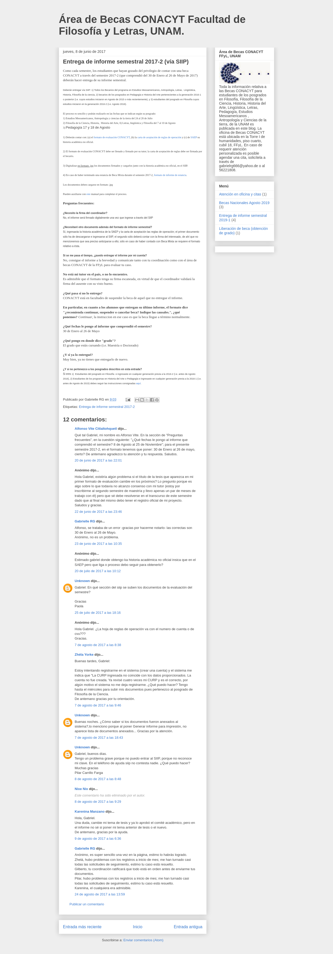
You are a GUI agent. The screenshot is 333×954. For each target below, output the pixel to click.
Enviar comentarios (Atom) (143, 940)
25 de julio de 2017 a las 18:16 (98, 613)
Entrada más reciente (82, 927)
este (88, 194)
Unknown (82, 581)
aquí (138, 383)
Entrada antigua (188, 927)
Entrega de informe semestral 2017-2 (107, 407)
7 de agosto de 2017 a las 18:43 (99, 738)
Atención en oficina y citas (240, 194)
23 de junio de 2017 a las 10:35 (98, 544)
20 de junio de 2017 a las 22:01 (98, 460)
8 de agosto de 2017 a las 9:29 (98, 802)
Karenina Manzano (90, 811)
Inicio (137, 927)
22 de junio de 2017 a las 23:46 (98, 512)
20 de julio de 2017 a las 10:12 (98, 571)
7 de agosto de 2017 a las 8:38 (98, 645)
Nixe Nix (82, 789)
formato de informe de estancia (170, 175)
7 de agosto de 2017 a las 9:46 (98, 705)
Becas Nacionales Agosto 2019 (244, 203)
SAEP (193, 137)
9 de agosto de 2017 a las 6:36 (98, 839)
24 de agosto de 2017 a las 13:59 (100, 894)
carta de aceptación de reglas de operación (159, 137)
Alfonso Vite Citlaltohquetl (96, 429)
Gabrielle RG (85, 521)
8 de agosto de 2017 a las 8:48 (98, 779)
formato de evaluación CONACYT (112, 137)
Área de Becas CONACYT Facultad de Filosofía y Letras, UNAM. (152, 25)
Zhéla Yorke (84, 654)
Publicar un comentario (86, 904)
